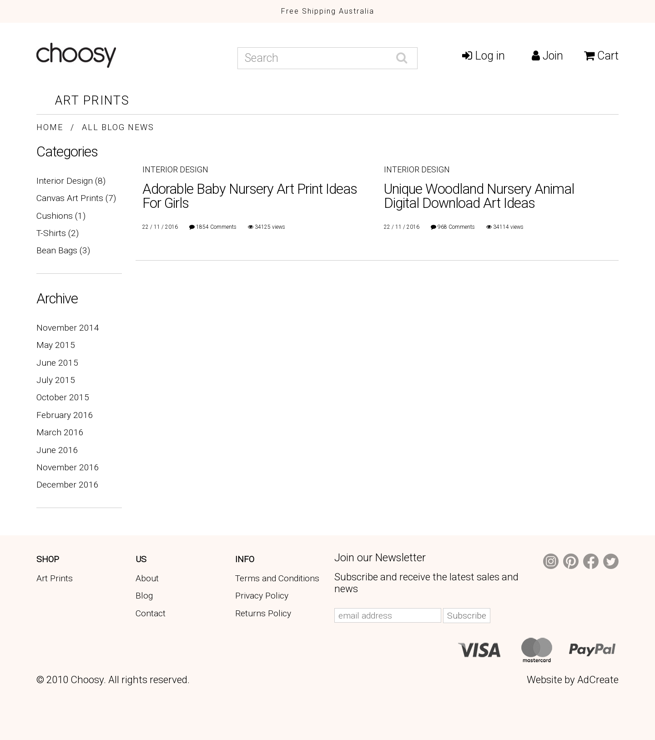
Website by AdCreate (573, 679)
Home (49, 127)
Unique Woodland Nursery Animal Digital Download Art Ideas (479, 196)
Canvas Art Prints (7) (76, 198)
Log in (483, 55)
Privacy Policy (261, 595)
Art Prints (92, 100)
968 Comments (456, 227)
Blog (144, 595)
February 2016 (64, 415)
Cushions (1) (61, 216)
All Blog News (118, 127)
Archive (57, 298)
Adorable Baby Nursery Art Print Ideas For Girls (249, 196)
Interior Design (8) (71, 181)
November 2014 (67, 327)
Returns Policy (263, 613)
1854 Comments (216, 227)
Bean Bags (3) (63, 250)
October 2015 (62, 397)
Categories (67, 151)
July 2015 (55, 380)
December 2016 (67, 484)
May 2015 (55, 345)
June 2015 (57, 362)
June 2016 (57, 450)
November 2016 (67, 467)
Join (547, 55)
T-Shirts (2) (57, 233)
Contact (151, 613)
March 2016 (60, 432)
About (147, 578)
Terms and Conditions (277, 578)
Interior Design (175, 169)
